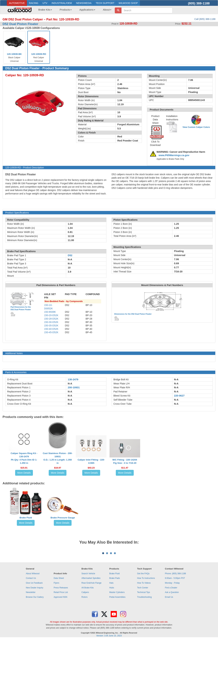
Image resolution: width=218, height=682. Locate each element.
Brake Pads (114, 620)
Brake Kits (45, 9)
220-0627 (179, 395)
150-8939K (50, 312)
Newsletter (31, 634)
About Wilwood (33, 616)
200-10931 (74, 387)
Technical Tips (143, 634)
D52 (70, 255)
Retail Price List (61, 634)
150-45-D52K (51, 332)
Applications (87, 9)
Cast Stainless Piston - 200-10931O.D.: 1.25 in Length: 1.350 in (57, 458)
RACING (33, 3)
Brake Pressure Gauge (63, 517)
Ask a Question (172, 634)
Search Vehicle (88, 616)
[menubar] (73, 10)
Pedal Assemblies (117, 639)
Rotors (84, 639)
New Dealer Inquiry (34, 630)
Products (66, 9)
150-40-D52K (51, 329)
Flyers (56, 625)
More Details (24, 472)
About (107, 9)
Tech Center (142, 630)
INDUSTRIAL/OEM (62, 3)
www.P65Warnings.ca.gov (174, 155)
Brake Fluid (26, 517)
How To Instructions (146, 620)
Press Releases (61, 630)
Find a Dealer (171, 630)
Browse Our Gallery (35, 639)
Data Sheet (59, 620)
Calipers (85, 634)
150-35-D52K (51, 325)
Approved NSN (60, 639)
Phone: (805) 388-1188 (175, 616)
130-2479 (73, 379)
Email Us (169, 639)
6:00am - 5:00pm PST (175, 620)
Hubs (111, 630)
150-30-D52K (51, 322)
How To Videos (144, 625)
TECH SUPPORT (105, 3)
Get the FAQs (143, 616)
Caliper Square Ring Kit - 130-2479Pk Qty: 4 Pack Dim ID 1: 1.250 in (24, 458)
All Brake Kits (87, 630)
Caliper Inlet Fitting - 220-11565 (91, 461)
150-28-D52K (51, 318)
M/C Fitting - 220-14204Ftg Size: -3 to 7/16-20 (124, 461)
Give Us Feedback (34, 625)
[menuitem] (43, 10)
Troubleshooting (144, 639)
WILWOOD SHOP (128, 3)
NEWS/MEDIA (83, 3)
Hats (111, 625)
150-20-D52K (51, 315)
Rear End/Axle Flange (91, 625)
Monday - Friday (172, 625)
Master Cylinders (117, 634)
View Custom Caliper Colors (196, 127)
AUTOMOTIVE (17, 3)
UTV (45, 3)
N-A (70, 383)
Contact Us (31, 620)
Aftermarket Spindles (90, 620)
